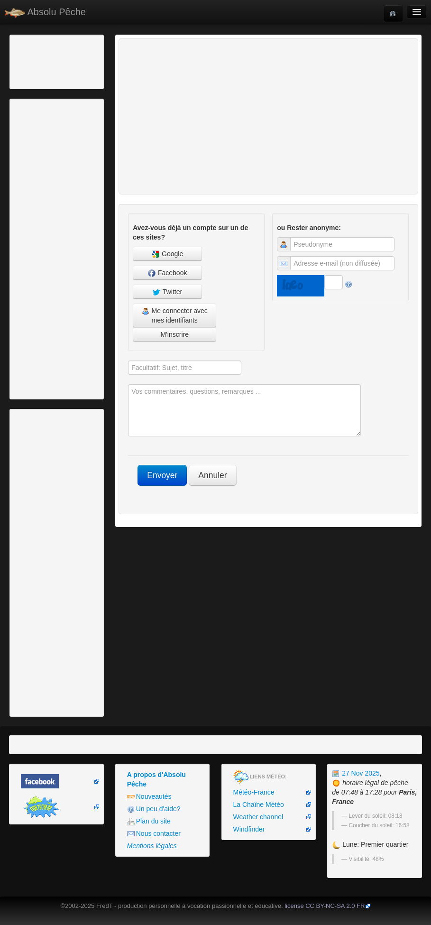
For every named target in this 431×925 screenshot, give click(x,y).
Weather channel (258, 817)
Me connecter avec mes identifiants (175, 315)
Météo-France (254, 792)
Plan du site (149, 821)
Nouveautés (149, 797)
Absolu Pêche (45, 12)
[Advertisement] (64, 60)
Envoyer (162, 475)
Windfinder (249, 829)
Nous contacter (154, 834)
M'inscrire (175, 334)
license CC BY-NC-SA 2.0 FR (324, 905)
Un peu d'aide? (154, 809)
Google (167, 254)
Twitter (167, 292)
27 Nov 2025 (355, 773)
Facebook (167, 273)
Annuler (212, 475)
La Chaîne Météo (258, 804)
